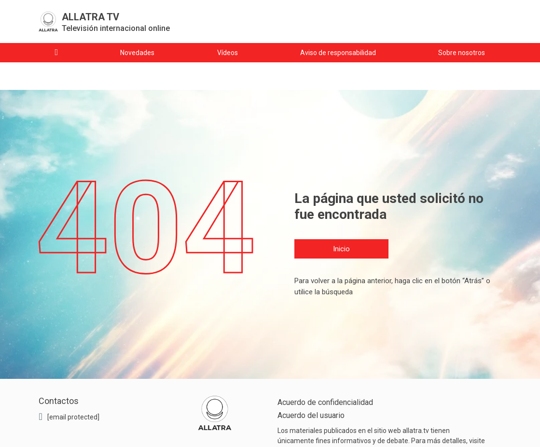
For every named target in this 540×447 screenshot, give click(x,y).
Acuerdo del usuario (311, 415)
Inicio (341, 249)
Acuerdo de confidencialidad (325, 402)
